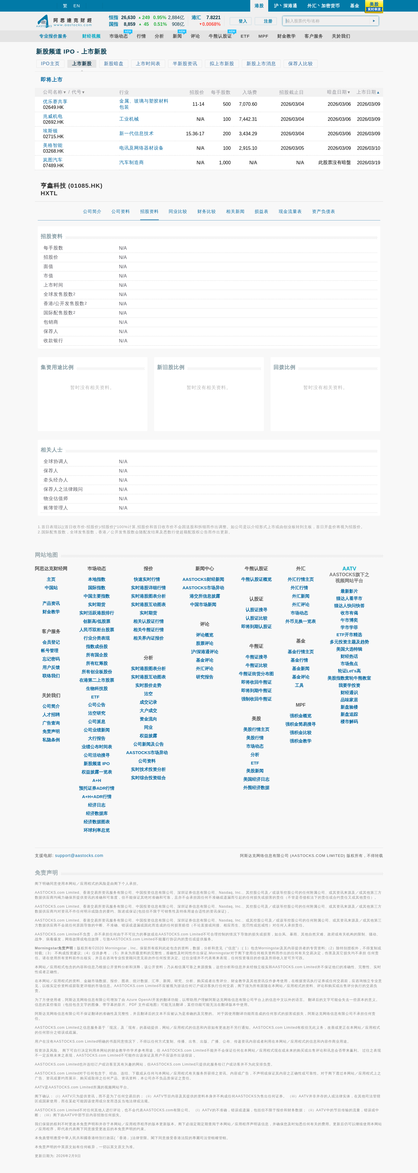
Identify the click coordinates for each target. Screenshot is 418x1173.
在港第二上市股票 (96, 680)
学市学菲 (349, 627)
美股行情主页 (256, 729)
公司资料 (148, 760)
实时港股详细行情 (148, 587)
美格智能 (53, 145)
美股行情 (256, 737)
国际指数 (96, 587)
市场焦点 (349, 663)
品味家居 (349, 699)
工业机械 (129, 118)
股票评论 (204, 643)
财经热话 (349, 656)
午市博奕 (349, 620)
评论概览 (204, 634)
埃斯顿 (50, 130)
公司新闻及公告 (148, 744)
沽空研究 (96, 713)
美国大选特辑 (349, 649)
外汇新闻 (300, 596)
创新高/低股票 (96, 621)
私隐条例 (51, 739)
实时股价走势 (148, 685)
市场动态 (256, 746)
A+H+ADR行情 (96, 796)
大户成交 (148, 710)
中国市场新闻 (204, 604)
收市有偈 (349, 612)
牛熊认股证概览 (256, 579)
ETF (96, 696)
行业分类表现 (97, 638)
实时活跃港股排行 (96, 612)
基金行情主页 (301, 651)
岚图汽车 (53, 159)
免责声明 (51, 731)
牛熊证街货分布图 (256, 673)
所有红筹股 (97, 663)
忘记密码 (51, 658)
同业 (148, 727)
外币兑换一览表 (300, 621)
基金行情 (301, 660)
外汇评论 (204, 668)
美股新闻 (256, 770)
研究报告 (204, 676)
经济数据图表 (97, 821)
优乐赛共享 (55, 101)
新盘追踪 (349, 714)
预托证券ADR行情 (97, 788)
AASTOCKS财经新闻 (204, 579)
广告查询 (51, 722)
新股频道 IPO (97, 763)
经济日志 (96, 804)
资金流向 (148, 718)
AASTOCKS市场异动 (148, 752)
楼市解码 (349, 721)
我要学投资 (349, 685)
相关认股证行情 (148, 621)
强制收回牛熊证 (256, 698)
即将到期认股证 (256, 626)
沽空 (148, 693)
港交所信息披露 (205, 596)
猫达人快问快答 (349, 605)
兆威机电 (53, 116)
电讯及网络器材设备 (141, 147)
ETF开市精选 (349, 634)
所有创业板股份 (97, 671)
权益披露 (148, 735)
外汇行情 (301, 587)
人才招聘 (51, 714)
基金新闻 (300, 668)
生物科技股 (97, 688)
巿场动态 (301, 612)
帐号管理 (51, 650)
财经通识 (349, 692)
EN (76, 5)
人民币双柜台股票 (96, 629)
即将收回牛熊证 (256, 682)
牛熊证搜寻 (256, 656)
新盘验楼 (349, 707)
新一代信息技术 (136, 133)
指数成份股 (97, 646)
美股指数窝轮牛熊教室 (349, 678)
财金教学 (51, 611)
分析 (256, 754)
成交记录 (148, 702)
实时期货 (96, 604)
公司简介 (51, 706)
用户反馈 (51, 667)
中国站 (51, 587)
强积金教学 (300, 740)
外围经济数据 (256, 787)
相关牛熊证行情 (148, 629)
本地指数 (96, 579)
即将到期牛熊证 (256, 690)
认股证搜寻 (256, 609)
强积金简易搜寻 (300, 724)
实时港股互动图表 (148, 604)
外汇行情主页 (301, 579)
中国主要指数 (97, 596)
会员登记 (51, 642)
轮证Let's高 (349, 670)
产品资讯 (51, 603)
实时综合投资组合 (148, 777)
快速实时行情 (148, 579)
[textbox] (331, 20)
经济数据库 (97, 813)
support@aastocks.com (79, 855)
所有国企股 (97, 654)
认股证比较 (256, 618)
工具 (301, 685)
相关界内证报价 (148, 638)
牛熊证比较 (256, 665)
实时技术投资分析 (148, 769)
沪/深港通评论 (204, 651)
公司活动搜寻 (97, 755)
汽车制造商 (131, 162)
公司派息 (96, 721)
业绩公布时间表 (97, 746)
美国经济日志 (256, 779)
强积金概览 (300, 715)
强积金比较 (300, 732)
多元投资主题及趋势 (349, 641)
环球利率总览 (97, 830)
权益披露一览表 (97, 771)
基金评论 (204, 660)
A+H (96, 780)
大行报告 (96, 738)
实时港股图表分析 (148, 596)
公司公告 (96, 704)
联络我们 (51, 675)
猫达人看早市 (349, 598)
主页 (51, 579)
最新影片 (349, 591)
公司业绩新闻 (97, 729)
